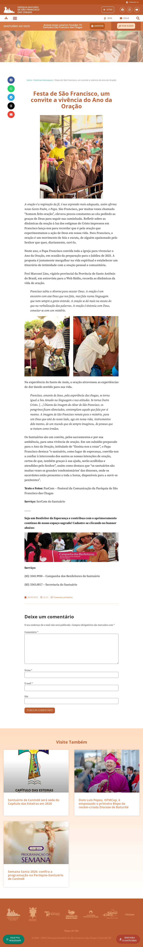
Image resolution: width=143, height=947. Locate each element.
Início (29, 80)
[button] (15, 18)
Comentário (31, 632)
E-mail (28, 683)
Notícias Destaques (43, 80)
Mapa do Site (71, 930)
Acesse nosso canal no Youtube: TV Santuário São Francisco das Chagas (62, 26)
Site (26, 696)
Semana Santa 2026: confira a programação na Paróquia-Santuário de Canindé (35, 875)
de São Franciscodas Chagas (28, 10)
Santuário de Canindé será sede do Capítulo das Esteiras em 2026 (33, 802)
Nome (28, 670)
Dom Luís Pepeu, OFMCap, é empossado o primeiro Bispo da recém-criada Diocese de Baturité (103, 803)
